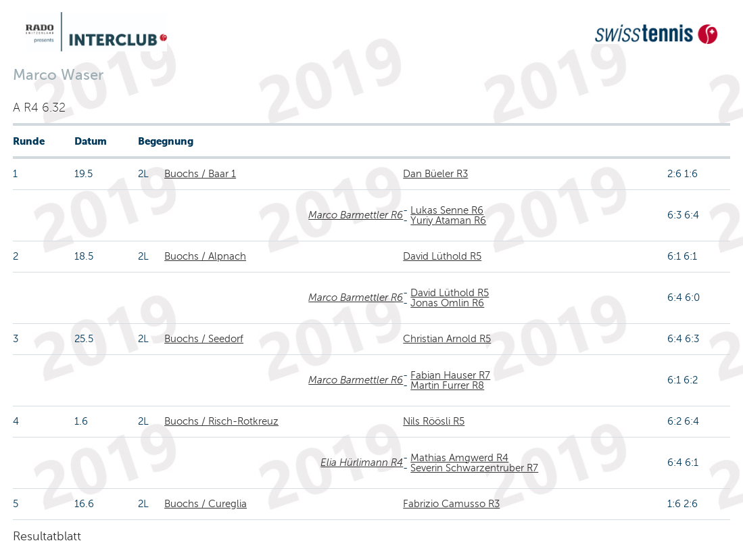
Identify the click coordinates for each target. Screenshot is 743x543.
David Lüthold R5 (442, 256)
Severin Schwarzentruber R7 (474, 468)
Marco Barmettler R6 (355, 215)
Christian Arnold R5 (447, 338)
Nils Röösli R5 (433, 421)
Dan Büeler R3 (435, 173)
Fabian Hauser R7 (450, 375)
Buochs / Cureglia (205, 503)
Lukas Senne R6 (446, 210)
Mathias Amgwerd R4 (459, 457)
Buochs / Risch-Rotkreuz (221, 421)
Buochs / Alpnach (205, 256)
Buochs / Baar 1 (200, 173)
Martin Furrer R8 (447, 385)
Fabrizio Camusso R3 (451, 503)
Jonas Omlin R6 (447, 303)
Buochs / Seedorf (203, 338)
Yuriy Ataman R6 (448, 220)
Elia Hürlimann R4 (361, 462)
